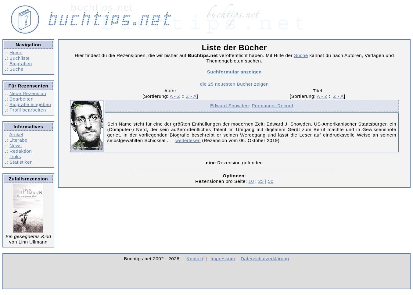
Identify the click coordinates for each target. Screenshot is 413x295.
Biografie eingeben (30, 104)
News (15, 145)
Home (16, 52)
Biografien (20, 63)
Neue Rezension (27, 93)
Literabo (18, 140)
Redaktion (20, 151)
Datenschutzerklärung (265, 258)
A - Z (175, 96)
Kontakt (195, 258)
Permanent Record (272, 105)
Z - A (191, 96)
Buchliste (19, 58)
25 (261, 181)
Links (15, 156)
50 (270, 181)
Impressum (222, 258)
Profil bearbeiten (27, 109)
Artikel (16, 134)
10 (251, 181)
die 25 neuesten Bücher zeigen (234, 84)
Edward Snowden (229, 105)
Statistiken (21, 162)
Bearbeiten (21, 98)
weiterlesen (188, 140)
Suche (16, 69)
